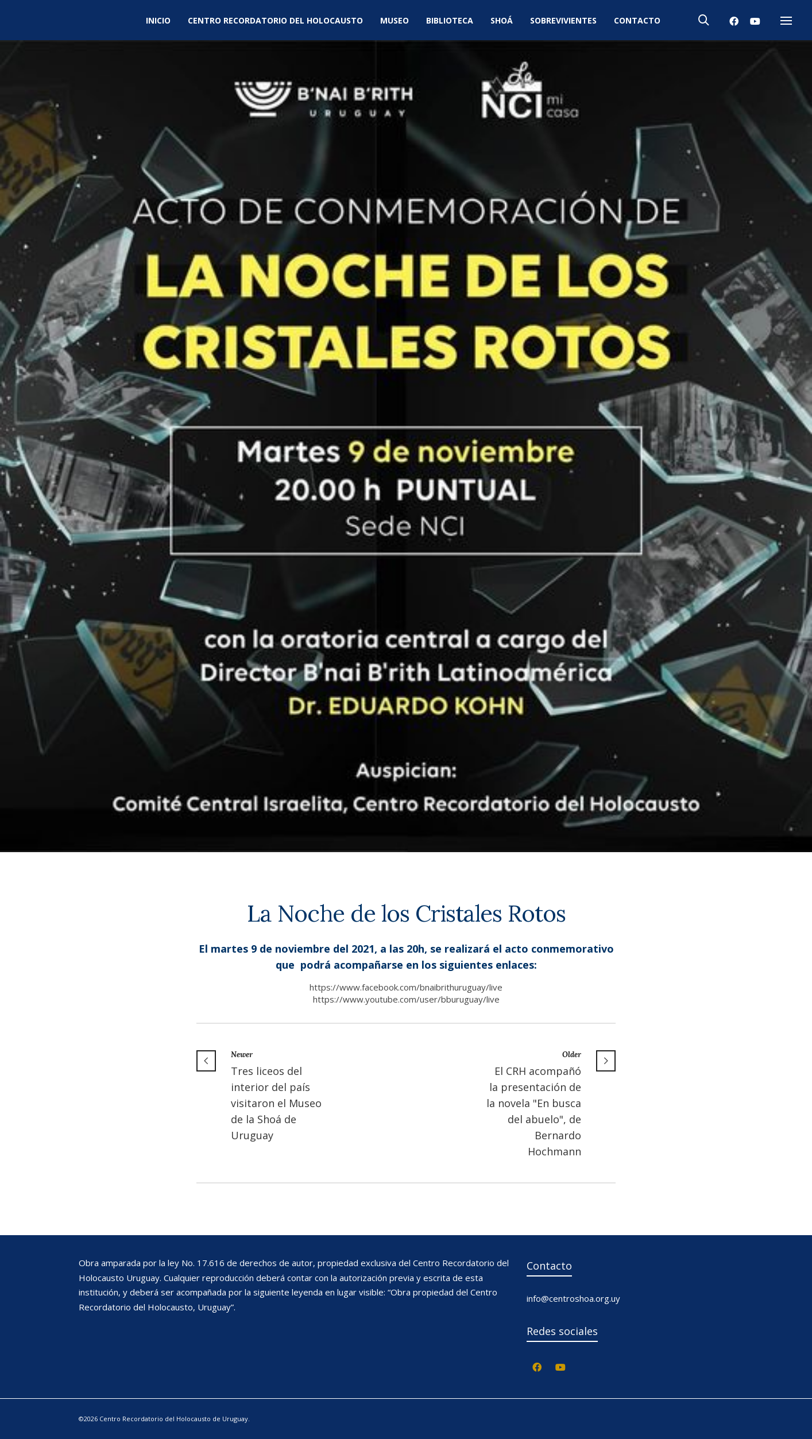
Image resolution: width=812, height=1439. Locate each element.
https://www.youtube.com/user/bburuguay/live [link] (406, 999)
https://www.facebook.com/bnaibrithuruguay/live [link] (406, 987)
